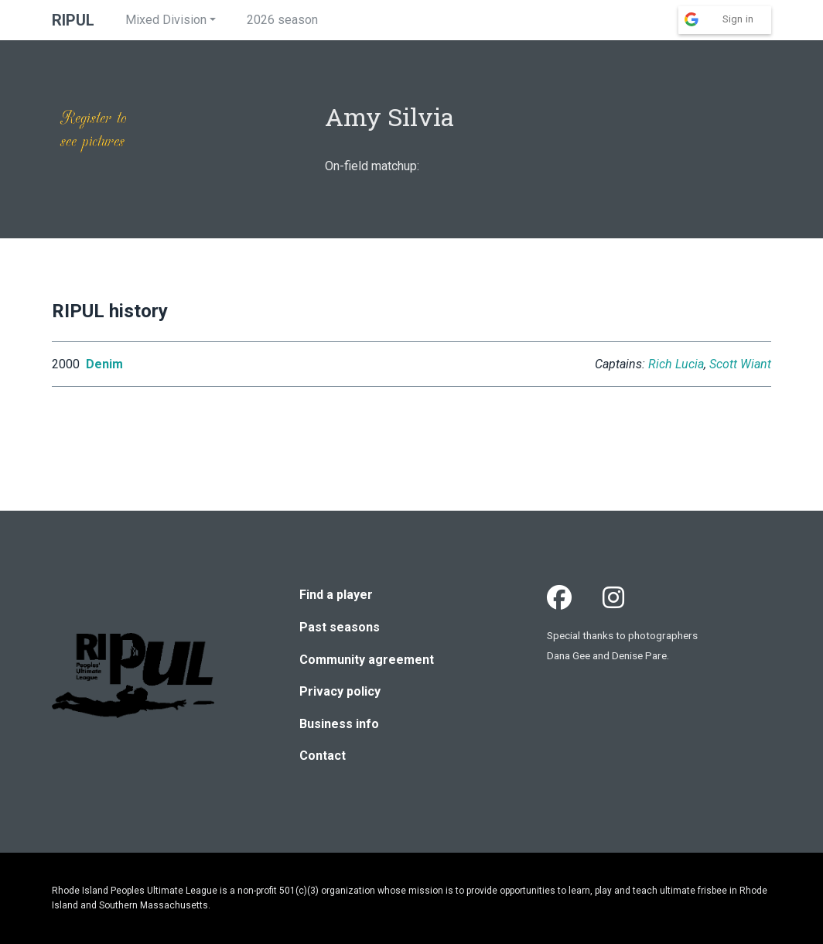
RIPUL (73, 20)
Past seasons (339, 627)
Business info (339, 724)
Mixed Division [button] (166, 19)
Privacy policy (340, 691)
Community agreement (366, 659)
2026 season (282, 19)
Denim (104, 364)
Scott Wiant (740, 364)
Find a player (336, 594)
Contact (322, 755)
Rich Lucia (676, 364)
